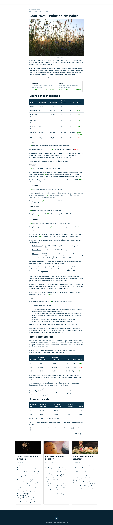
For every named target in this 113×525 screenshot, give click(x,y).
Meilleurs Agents (34, 391)
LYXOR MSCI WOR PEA (70, 324)
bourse (75, 428)
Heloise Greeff (36, 250)
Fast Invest (42, 210)
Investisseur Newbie (21, 2)
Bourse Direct (59, 301)
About (94, 2)
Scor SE (51, 324)
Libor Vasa (35, 254)
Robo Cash (42, 189)
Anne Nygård (59, 57)
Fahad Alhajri (63, 261)
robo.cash (67, 428)
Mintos (43, 145)
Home (70, 2)
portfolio (71, 422)
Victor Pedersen (37, 246)
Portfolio (77, 2)
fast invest (59, 428)
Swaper (41, 168)
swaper (51, 428)
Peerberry (44, 223)
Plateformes (86, 2)
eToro (36, 234)
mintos (44, 428)
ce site (61, 332)
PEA (32, 430)
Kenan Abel (44, 271)
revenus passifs (35, 428)
